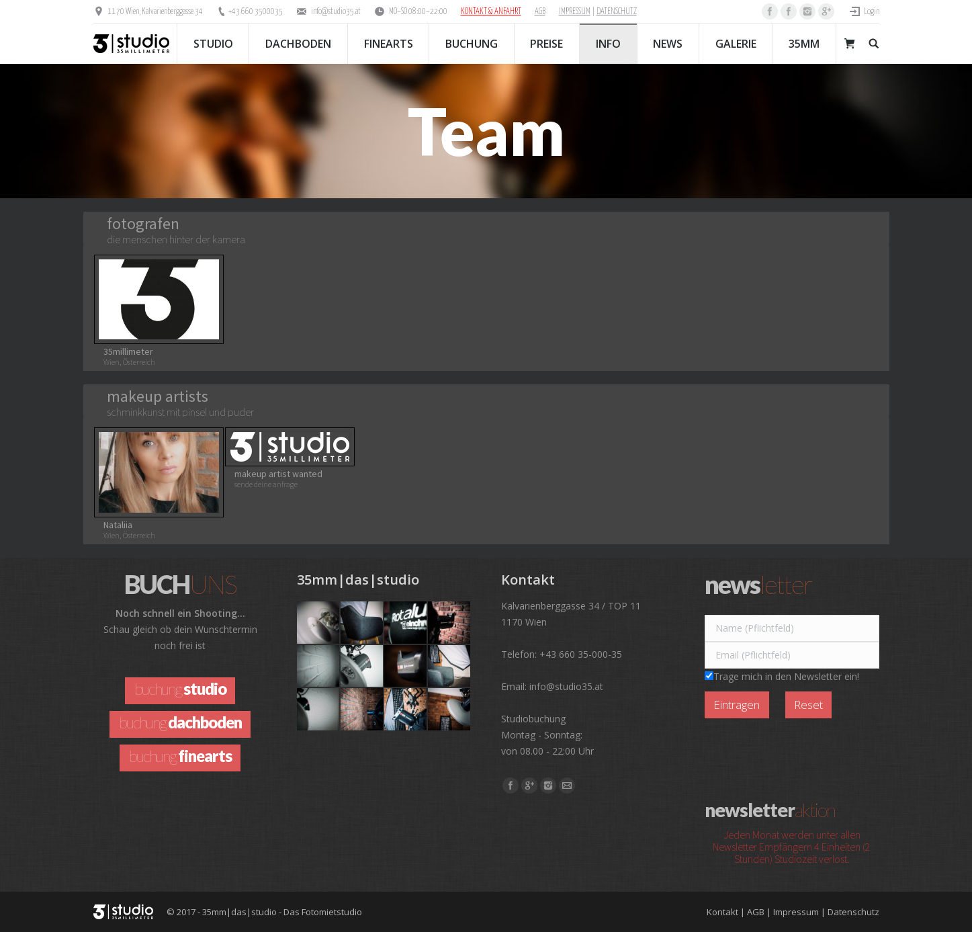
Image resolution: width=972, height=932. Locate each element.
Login (871, 11)
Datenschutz (853, 912)
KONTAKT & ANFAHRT (491, 11)
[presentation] (807, 751)
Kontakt (722, 912)
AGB (540, 11)
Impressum (796, 912)
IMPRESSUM (574, 11)
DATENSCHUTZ (617, 11)
